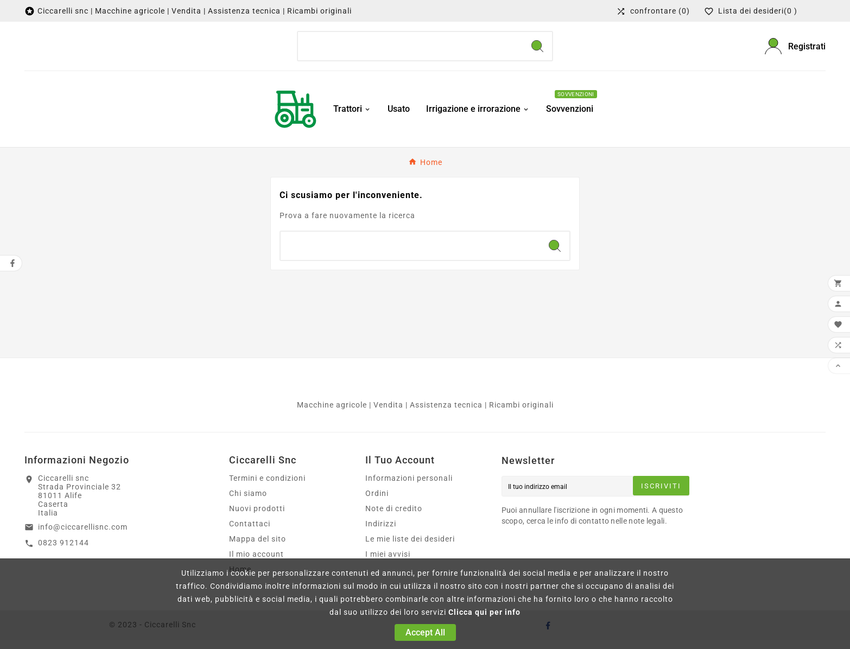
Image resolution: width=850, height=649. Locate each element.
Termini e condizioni (267, 487)
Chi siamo (248, 502)
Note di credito (393, 517)
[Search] (537, 51)
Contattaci (249, 533)
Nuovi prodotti (257, 517)
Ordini (377, 502)
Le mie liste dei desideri (410, 548)
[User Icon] (795, 50)
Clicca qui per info (484, 612)
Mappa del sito (257, 548)
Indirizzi (380, 533)
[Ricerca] (410, 51)
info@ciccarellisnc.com (83, 536)
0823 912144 (63, 552)
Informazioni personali (409, 487)
